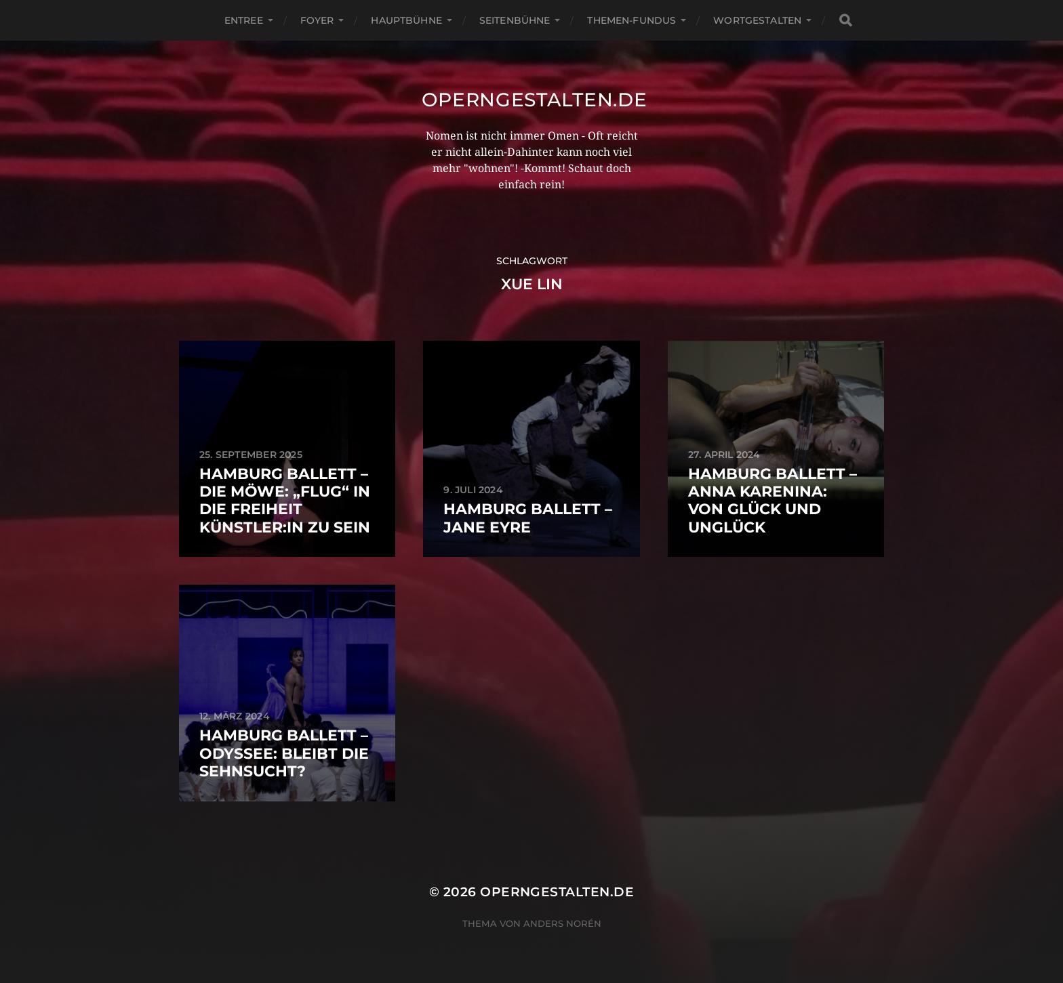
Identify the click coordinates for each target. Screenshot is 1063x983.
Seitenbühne (514, 20)
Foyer (317, 20)
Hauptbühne (406, 20)
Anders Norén (562, 923)
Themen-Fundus (631, 20)
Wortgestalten (757, 20)
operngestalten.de (534, 99)
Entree (243, 20)
